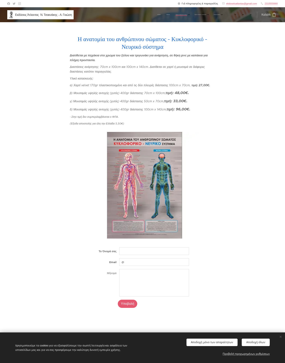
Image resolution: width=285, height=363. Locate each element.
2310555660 (271, 3)
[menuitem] (82, 14)
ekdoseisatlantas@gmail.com (241, 3)
